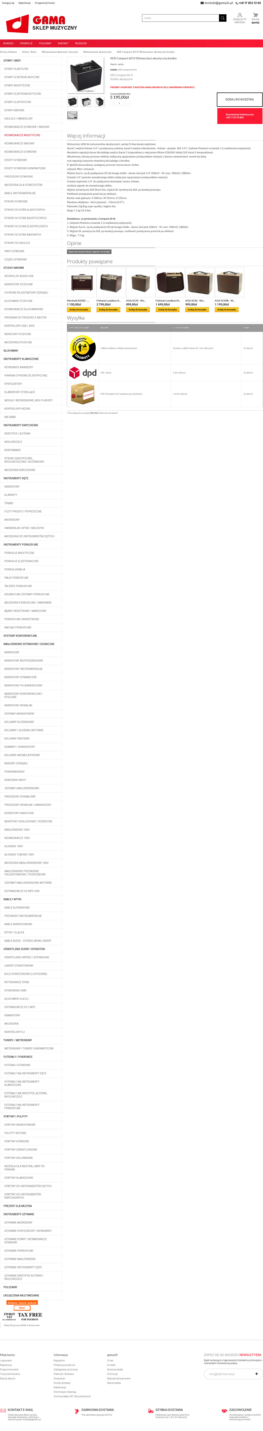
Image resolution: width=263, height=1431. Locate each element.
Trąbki (8, 503)
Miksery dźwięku (16, 763)
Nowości (8, 43)
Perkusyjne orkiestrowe (21, 619)
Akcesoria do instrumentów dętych (29, 536)
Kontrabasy (12, 450)
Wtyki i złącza (14, 932)
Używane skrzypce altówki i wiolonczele (23, 1277)
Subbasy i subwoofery (19, 746)
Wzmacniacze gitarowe (20, 151)
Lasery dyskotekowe (18, 965)
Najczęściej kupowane (118, 1378)
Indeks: (114, 69)
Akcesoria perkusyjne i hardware (28, 602)
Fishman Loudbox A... (109, 300)
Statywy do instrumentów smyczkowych (22, 1196)
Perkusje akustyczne (19, 552)
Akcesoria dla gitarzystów (23, 184)
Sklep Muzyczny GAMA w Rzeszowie (22, 1325)
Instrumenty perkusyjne (20, 544)
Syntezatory (13, 383)
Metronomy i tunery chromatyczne (28, 1048)
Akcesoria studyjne (18, 342)
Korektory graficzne (19, 813)
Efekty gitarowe (15, 160)
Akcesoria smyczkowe (19, 470)
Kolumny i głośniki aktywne (23, 730)
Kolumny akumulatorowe (22, 755)
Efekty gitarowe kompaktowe (25, 168)
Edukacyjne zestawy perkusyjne (26, 594)
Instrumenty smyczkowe (20, 425)
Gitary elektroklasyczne (21, 77)
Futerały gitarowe (17, 1065)
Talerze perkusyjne (18, 586)
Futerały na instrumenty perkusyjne (21, 1106)
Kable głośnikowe (17, 907)
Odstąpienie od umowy (66, 1369)
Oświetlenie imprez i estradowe (26, 957)
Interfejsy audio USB (18, 276)
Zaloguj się (8, 3)
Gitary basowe (14, 110)
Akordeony (12, 519)
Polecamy (45, 43)
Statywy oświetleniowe (20, 1149)
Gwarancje (59, 1378)
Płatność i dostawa (64, 1374)
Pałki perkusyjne (16, 577)
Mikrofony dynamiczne (20, 677)
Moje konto (7, 1355)
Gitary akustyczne (17, 85)
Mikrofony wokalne (18, 705)
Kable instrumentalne (20, 193)
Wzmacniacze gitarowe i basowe (26, 126)
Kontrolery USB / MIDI (19, 325)
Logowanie (6, 1360)
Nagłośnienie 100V (17, 829)
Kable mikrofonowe (18, 924)
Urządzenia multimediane (21, 1295)
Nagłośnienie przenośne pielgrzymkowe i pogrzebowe (25, 873)
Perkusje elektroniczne (21, 561)
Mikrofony (11, 652)
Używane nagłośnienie (20, 1259)
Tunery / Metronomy (17, 1040)
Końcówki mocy (15, 780)
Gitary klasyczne (16, 68)
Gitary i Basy (12, 60)
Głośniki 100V (13, 846)
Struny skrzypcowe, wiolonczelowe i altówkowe (24, 460)
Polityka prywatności (64, 1365)
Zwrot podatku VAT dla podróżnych (72, 1396)
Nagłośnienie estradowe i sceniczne (28, 644)
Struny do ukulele (17, 242)
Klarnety (10, 494)
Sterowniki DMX (15, 990)
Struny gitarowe (16, 201)
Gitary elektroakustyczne (22, 93)
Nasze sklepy (114, 1383)
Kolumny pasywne (16, 738)
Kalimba (10, 417)
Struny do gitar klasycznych (24, 209)
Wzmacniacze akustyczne (22, 135)
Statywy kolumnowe (18, 1157)
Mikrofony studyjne (18, 284)
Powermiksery (14, 771)
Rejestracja (24, 3)
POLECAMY (10, 1287)
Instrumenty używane (18, 1214)
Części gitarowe (15, 259)
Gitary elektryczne (17, 102)
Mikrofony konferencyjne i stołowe (23, 695)
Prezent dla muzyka (17, 1206)
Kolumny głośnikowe (19, 722)
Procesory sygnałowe (20, 796)
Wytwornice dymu (16, 982)
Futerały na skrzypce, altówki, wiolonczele (25, 1095)
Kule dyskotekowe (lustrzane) (25, 973)
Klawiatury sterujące (19, 392)
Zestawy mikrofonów (19, 713)
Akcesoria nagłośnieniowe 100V (26, 862)
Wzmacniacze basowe (19, 143)
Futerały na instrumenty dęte (25, 1073)
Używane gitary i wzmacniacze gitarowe (25, 1241)
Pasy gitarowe (14, 251)
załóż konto (239, 22)
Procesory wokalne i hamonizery (27, 804)
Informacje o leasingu (65, 1392)
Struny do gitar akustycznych (25, 218)
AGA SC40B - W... (225, 300)
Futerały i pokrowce (17, 1056)
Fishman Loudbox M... (168, 300)
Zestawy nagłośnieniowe (21, 788)
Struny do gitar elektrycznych (26, 226)
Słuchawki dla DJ (16, 998)
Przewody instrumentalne (23, 915)
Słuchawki (10, 350)
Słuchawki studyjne (18, 301)
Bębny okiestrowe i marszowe (25, 610)
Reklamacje (60, 1387)
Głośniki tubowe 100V (19, 854)
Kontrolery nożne (17, 408)
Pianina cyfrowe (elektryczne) (25, 375)
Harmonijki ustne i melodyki (24, 528)
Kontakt (63, 43)
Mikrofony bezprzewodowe (23, 660)
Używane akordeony (18, 1222)
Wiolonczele (13, 441)
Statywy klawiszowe (18, 1177)
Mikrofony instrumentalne (23, 668)
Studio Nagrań (13, 267)
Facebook (81, 43)
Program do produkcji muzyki (25, 317)
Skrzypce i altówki (17, 433)
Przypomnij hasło (45, 3)
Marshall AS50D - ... (78, 300)
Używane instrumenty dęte (23, 1267)
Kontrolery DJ (14, 1032)
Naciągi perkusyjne (17, 627)
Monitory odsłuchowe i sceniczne (28, 821)
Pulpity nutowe (15, 1133)
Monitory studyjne (17, 334)
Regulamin (59, 1360)
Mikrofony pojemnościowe (23, 685)
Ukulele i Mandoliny (18, 118)
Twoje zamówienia (10, 1374)
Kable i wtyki (12, 899)
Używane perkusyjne (18, 1250)
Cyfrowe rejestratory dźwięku (26, 292)
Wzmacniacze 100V (17, 838)
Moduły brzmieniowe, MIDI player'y (28, 400)
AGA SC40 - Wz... (195, 300)
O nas (110, 1360)
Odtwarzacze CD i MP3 (19, 1007)
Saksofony (11, 486)
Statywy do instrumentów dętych (28, 1186)
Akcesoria (11, 1023)
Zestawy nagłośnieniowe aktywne (28, 882)
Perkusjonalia (14, 569)
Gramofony (12, 1015)
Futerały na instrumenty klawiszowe (21, 1083)
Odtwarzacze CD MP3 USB (21, 891)
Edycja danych (7, 1378)
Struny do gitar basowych (22, 234)
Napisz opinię (117, 64)
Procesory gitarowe (18, 176)
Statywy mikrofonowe (19, 1124)
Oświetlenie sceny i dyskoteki (24, 949)
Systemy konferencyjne (20, 635)
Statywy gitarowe (16, 1141)
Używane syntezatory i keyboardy (28, 1230)
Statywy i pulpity (15, 1116)
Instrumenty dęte (15, 478)
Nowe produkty (115, 1369)
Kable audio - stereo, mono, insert (27, 940)
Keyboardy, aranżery (18, 367)
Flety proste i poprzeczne (23, 511)
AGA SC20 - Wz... (136, 300)
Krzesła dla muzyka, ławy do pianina (24, 1168)
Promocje (26, 43)
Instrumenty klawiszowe (21, 359)
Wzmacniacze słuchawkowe (23, 309)
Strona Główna (8, 52)
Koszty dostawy (62, 1383)
